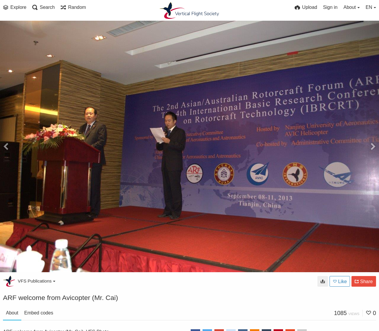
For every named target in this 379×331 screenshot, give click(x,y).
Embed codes (38, 312)
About (12, 312)
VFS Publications (36, 280)
